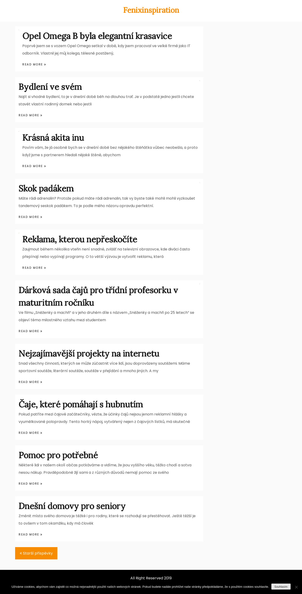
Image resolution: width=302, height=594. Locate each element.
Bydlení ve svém (50, 86)
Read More (33, 64)
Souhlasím (281, 586)
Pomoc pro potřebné (58, 455)
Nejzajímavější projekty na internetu (89, 353)
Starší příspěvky (38, 553)
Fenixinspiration (151, 10)
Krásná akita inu (53, 137)
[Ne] (296, 587)
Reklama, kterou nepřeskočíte (79, 239)
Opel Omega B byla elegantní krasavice (97, 36)
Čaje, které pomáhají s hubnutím (81, 404)
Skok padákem (46, 188)
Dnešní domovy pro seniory (72, 506)
